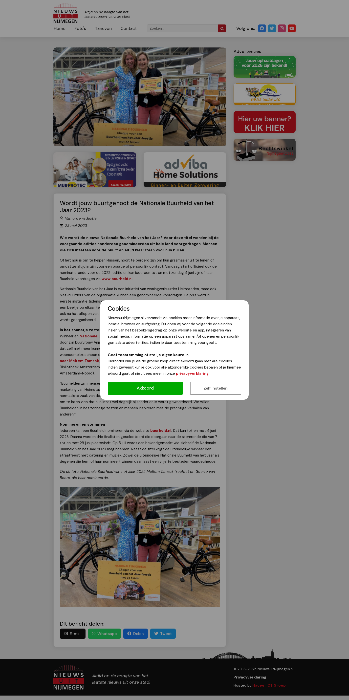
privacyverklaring (192, 373)
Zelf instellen (216, 388)
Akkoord (145, 388)
